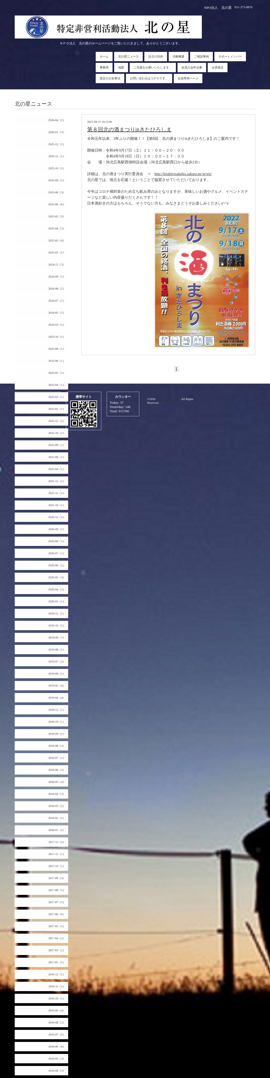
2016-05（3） (56, 1058)
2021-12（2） (56, 481)
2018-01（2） (56, 829)
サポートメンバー (230, 56)
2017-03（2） (56, 950)
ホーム (104, 56)
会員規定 (217, 67)
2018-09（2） (56, 733)
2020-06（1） (56, 565)
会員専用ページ (188, 78)
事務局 (104, 67)
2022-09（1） (56, 444)
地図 (121, 67)
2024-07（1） (56, 300)
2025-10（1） (56, 168)
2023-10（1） (56, 336)
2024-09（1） (56, 276)
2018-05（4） (56, 781)
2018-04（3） (56, 793)
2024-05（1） (56, 312)
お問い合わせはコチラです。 (149, 78)
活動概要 (178, 56)
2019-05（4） (56, 685)
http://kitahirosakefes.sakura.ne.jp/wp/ (183, 174)
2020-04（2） (56, 589)
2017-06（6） (56, 914)
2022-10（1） (56, 432)
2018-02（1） (56, 817)
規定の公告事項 (110, 78)
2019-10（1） (56, 625)
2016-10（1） (56, 998)
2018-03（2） (56, 805)
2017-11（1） (56, 854)
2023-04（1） (56, 384)
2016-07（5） (56, 1034)
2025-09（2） (56, 180)
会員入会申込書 (192, 67)
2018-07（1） (56, 757)
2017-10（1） (56, 866)
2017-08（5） (56, 890)
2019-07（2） (56, 661)
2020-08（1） (56, 541)
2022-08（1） (56, 457)
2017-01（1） (56, 962)
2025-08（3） (56, 192)
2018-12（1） (56, 709)
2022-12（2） (56, 420)
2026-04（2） (56, 120)
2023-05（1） (56, 372)
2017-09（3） (56, 878)
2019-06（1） (56, 673)
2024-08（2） (56, 288)
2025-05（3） (56, 216)
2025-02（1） (56, 252)
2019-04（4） (56, 697)
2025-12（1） (56, 144)
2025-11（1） (56, 156)
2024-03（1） (56, 324)
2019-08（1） (56, 649)
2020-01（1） (56, 601)
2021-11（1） (56, 493)
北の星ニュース (128, 56)
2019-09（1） (56, 637)
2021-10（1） (56, 505)
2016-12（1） (56, 974)
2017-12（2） (56, 842)
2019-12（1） (56, 613)
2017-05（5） (56, 926)
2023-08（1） (56, 348)
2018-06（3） (56, 769)
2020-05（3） (56, 577)
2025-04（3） (56, 228)
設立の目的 (155, 56)
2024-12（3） (56, 264)
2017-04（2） (56, 938)
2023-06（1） (56, 360)
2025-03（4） (56, 240)
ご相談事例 (201, 56)
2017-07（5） (56, 902)
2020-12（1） (56, 517)
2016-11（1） (56, 986)
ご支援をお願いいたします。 (153, 67)
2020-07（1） (56, 553)
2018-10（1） (56, 721)
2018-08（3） (56, 745)
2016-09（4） (56, 1010)
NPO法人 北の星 (168, 399)
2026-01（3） (56, 132)
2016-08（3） (56, 1022)
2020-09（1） (56, 529)
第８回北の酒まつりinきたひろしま (129, 129)
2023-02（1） (56, 408)
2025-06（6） (56, 204)
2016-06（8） (56, 1046)
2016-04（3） (56, 1070)
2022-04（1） (56, 469)
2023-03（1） (56, 396)
